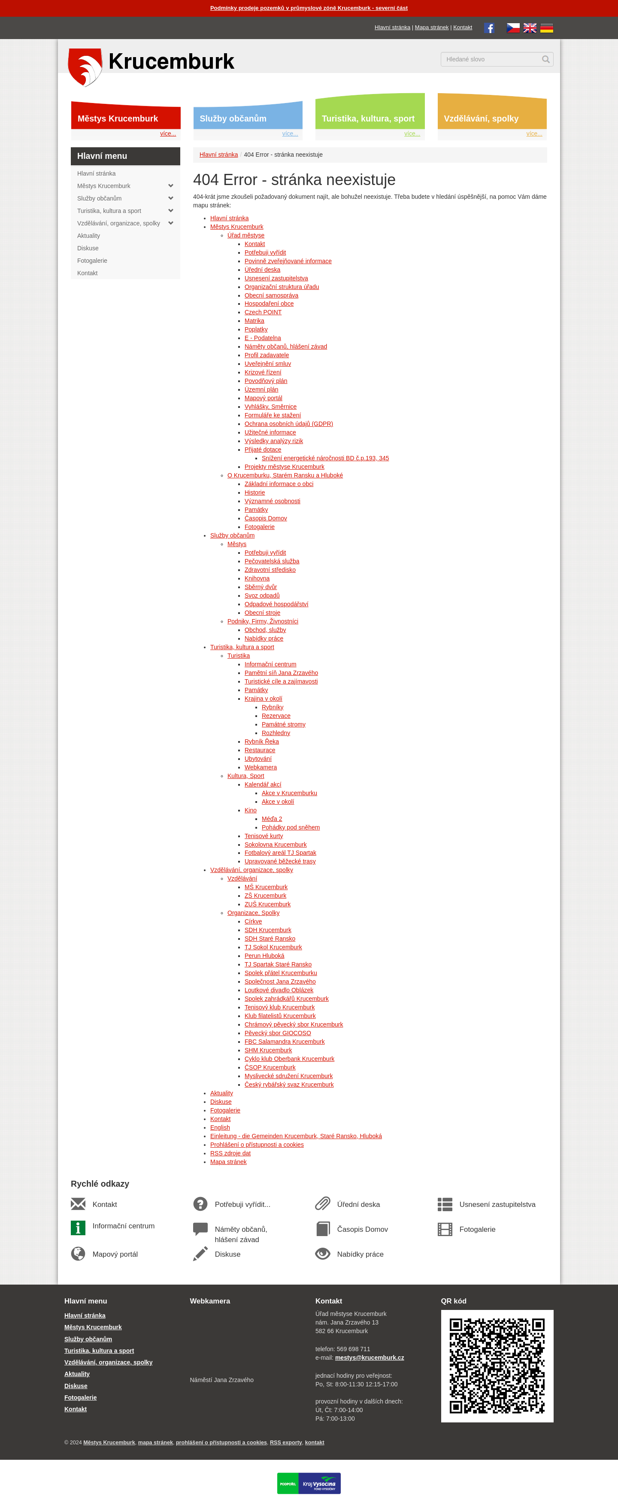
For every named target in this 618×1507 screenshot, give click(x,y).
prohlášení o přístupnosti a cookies (221, 1443)
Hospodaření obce (269, 303)
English (220, 1127)
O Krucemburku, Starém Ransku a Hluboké (285, 475)
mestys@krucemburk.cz (369, 1357)
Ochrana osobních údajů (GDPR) (289, 423)
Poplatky (256, 329)
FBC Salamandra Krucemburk (285, 1041)
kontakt (314, 1443)
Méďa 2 (272, 818)
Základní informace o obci (279, 483)
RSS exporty (286, 1443)
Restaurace (260, 750)
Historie (255, 492)
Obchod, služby (265, 629)
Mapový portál (263, 398)
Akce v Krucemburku (289, 793)
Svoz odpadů (262, 595)
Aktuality (221, 1093)
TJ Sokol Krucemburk (273, 947)
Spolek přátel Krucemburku (281, 972)
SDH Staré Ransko (270, 938)
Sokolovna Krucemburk (276, 844)
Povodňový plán (266, 380)
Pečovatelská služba (272, 561)
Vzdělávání (242, 878)
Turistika (238, 655)
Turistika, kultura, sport (368, 118)
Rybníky (273, 707)
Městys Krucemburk (118, 118)
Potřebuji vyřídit (265, 252)
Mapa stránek (432, 27)
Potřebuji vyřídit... (242, 1204)
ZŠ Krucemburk (265, 895)
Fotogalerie (260, 526)
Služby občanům (233, 118)
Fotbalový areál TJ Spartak (280, 852)
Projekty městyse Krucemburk (284, 466)
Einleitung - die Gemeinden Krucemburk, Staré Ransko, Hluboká (296, 1136)
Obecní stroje (262, 612)
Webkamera (261, 767)
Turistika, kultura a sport (242, 647)
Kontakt (462, 27)
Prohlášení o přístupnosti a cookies (257, 1144)
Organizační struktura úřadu (282, 286)
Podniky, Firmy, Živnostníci (262, 621)
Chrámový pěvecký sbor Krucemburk (294, 1024)
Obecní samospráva (271, 295)
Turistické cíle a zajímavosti (281, 681)
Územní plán (262, 389)
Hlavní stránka (392, 27)
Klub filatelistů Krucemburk (280, 1015)
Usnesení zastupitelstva (276, 278)
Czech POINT (263, 312)
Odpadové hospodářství (277, 604)
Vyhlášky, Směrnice (271, 406)
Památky (256, 509)
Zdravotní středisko (270, 569)
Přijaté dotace (263, 449)
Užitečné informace (270, 432)
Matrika (254, 320)
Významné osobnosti (272, 501)
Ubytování (258, 758)
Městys (236, 544)
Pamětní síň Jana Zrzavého (281, 672)
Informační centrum (271, 664)
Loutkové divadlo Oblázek (279, 990)
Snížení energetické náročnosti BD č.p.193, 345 (325, 458)
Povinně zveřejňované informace (288, 261)
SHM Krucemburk (268, 1050)
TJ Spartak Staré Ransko (278, 964)
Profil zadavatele (267, 355)
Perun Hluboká (265, 955)
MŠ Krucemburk (266, 887)
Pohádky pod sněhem (291, 827)
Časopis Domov (266, 518)
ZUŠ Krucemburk (268, 904)
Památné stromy (284, 724)
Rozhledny (276, 732)
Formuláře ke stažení (273, 415)
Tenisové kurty (264, 835)
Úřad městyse (245, 235)
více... (168, 133)
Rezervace (276, 715)
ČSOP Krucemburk (270, 1067)
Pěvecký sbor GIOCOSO (278, 1033)
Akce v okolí (278, 801)
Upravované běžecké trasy (280, 861)
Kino (251, 810)
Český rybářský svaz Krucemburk (289, 1084)
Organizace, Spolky (253, 912)
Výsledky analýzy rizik (274, 441)
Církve (253, 921)
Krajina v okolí (263, 698)
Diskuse (221, 1101)
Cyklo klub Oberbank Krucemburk (289, 1058)
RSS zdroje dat (230, 1153)
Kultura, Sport (245, 775)
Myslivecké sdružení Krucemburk (289, 1076)
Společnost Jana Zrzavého (280, 981)
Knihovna (257, 578)
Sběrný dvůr (261, 586)
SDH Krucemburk (268, 930)
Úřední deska (262, 269)
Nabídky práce (264, 638)
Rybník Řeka (262, 741)
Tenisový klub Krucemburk (280, 1007)
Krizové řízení (263, 372)
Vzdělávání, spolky (481, 118)
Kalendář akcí (263, 784)
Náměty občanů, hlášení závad (286, 346)
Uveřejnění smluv (268, 363)
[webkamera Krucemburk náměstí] (246, 1341)
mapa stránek (155, 1443)
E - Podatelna (263, 337)
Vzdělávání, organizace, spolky (251, 869)
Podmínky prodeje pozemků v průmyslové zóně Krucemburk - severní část (309, 8)
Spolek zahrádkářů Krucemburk (287, 998)
